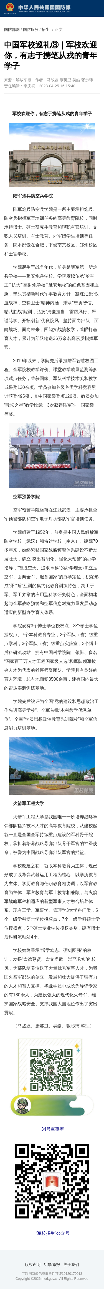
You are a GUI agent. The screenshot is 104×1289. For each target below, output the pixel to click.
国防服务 (31, 29)
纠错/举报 (52, 1264)
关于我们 (71, 1264)
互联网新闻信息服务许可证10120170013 (52, 1274)
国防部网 (12, 29)
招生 (45, 29)
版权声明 (32, 1264)
